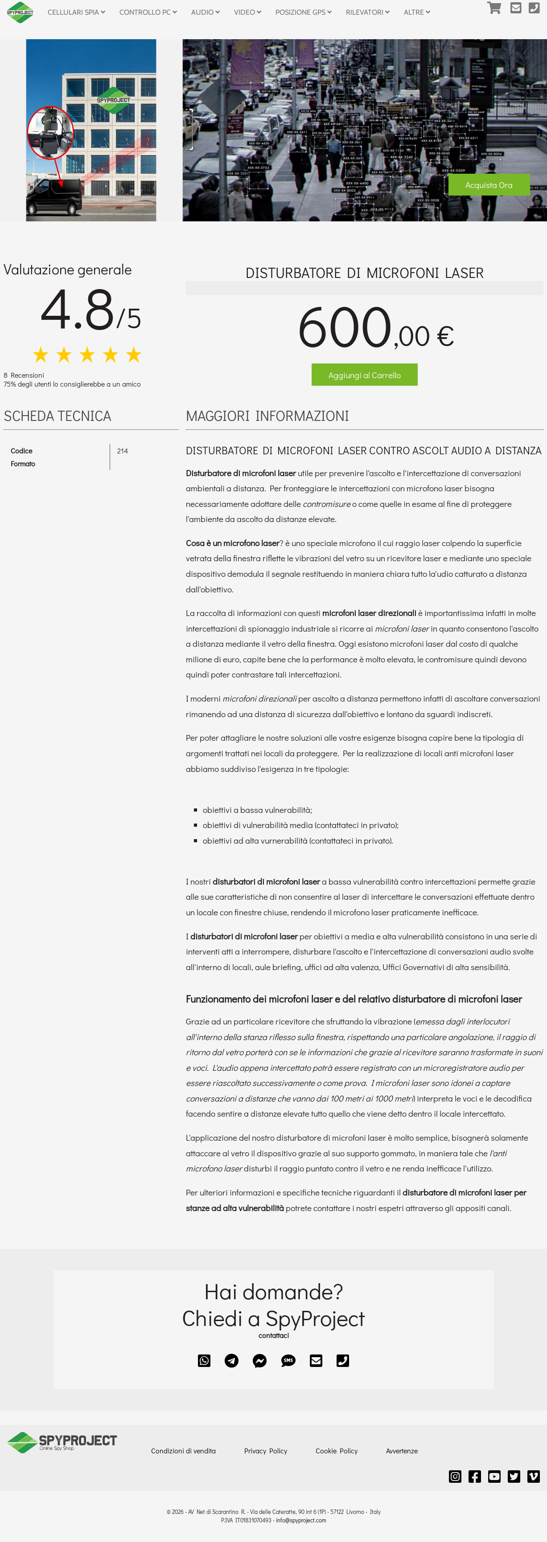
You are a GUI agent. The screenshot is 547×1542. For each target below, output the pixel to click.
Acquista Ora (489, 184)
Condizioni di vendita (183, 1450)
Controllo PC (148, 12)
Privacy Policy (265, 1450)
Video (247, 12)
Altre (417, 12)
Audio (205, 12)
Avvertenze (402, 1450)
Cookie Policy (337, 1450)
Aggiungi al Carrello (365, 374)
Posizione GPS (304, 12)
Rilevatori (368, 12)
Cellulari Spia (76, 12)
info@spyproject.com (301, 1520)
